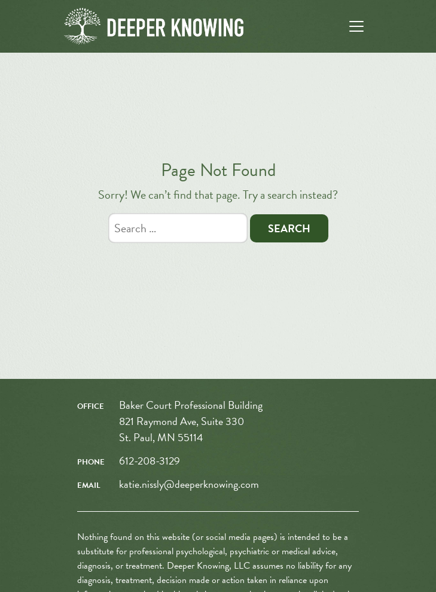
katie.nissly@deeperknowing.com (189, 484)
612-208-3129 (149, 461)
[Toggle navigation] (356, 26)
